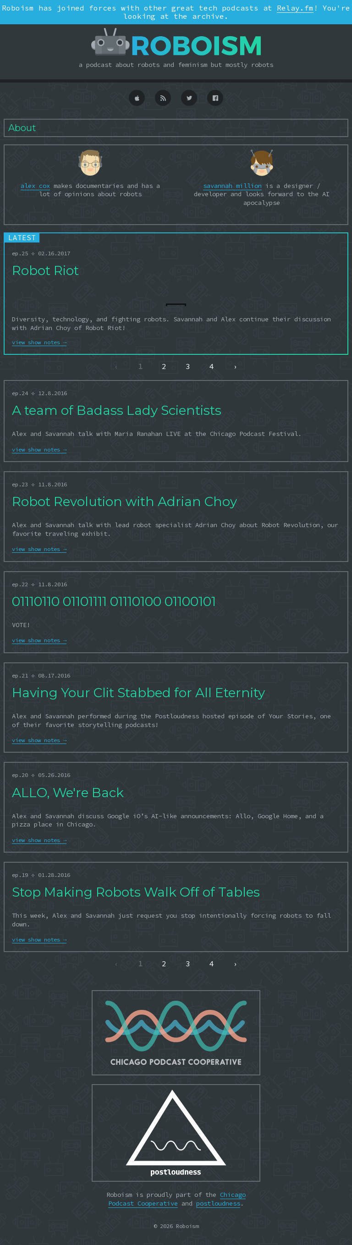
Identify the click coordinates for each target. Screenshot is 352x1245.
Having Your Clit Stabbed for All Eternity (138, 692)
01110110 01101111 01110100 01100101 (114, 601)
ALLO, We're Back (68, 792)
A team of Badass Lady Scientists (116, 410)
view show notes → (39, 342)
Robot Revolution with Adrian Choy (124, 501)
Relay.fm (295, 7)
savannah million (232, 186)
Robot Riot (45, 270)
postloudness (218, 1203)
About (22, 127)
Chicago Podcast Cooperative (177, 1198)
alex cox (35, 186)
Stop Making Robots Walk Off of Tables (136, 892)
